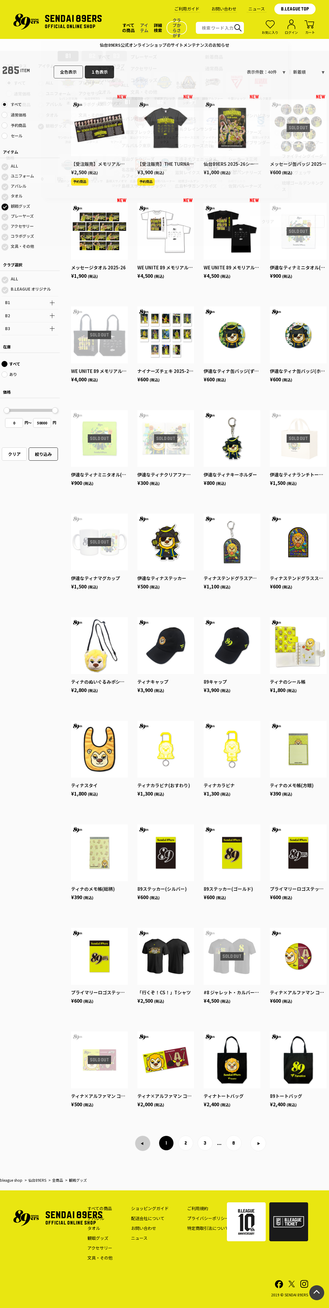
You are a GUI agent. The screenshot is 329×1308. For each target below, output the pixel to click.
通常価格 (18, 115)
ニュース (256, 9)
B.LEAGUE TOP (295, 9)
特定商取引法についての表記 (214, 1228)
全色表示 (68, 72)
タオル (16, 196)
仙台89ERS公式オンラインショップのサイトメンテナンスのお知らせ (164, 45)
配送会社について (147, 1218)
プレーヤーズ (22, 216)
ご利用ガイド (186, 9)
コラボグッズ (22, 236)
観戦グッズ (20, 206)
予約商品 (18, 125)
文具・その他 (22, 246)
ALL (14, 166)
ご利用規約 (197, 1208)
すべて (16, 104)
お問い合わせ (223, 9)
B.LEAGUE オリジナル (31, 289)
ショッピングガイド (150, 1208)
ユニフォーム (22, 176)
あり (13, 374)
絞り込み (43, 454)
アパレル (18, 186)
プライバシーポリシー (208, 1218)
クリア (14, 454)
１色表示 (99, 72)
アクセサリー (22, 226)
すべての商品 (99, 1208)
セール (16, 136)
